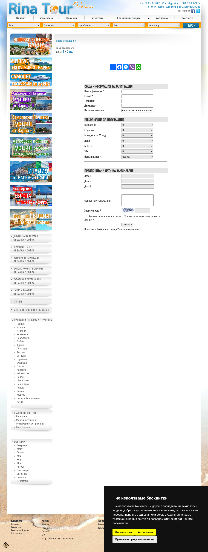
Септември (23, 470)
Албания (21, 370)
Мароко (21, 394)
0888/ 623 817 (152, 3)
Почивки (15, 524)
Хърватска (22, 334)
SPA (43, 535)
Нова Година (23, 427)
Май (19, 456)
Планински (47, 527)
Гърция (21, 324)
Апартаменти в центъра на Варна (58, 538)
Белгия (21, 377)
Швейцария (23, 380)
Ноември (21, 477)
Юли (19, 463)
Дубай (20, 341)
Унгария (21, 355)
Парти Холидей (64, 41)
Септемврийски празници (30, 423)
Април (20, 452)
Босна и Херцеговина (28, 398)
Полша (20, 387)
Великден (21, 416)
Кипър (20, 391)
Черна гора (23, 384)
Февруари (22, 445)
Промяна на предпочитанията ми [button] (134, 539)
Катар (20, 402)
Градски (45, 531)
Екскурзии (16, 527)
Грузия (20, 366)
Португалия (23, 338)
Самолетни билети (20, 530)
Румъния (22, 348)
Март (19, 449)
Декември (22, 481)
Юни (19, 459)
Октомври (22, 474)
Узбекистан (23, 373)
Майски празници (26, 420)
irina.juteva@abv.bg (189, 7)
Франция (22, 363)
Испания (21, 331)
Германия (22, 359)
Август (20, 466)
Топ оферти (16, 533)
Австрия (21, 352)
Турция (20, 345)
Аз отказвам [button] (145, 532)
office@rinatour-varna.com (162, 7)
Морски (45, 524)
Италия (21, 327)
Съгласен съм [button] (123, 532)
